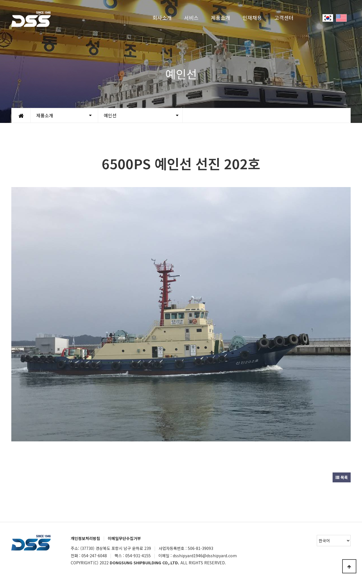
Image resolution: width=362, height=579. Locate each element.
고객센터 (284, 17)
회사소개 (162, 17)
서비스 (191, 17)
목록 (341, 477)
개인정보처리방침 (85, 538)
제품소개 (220, 17)
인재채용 (252, 17)
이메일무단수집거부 (124, 538)
